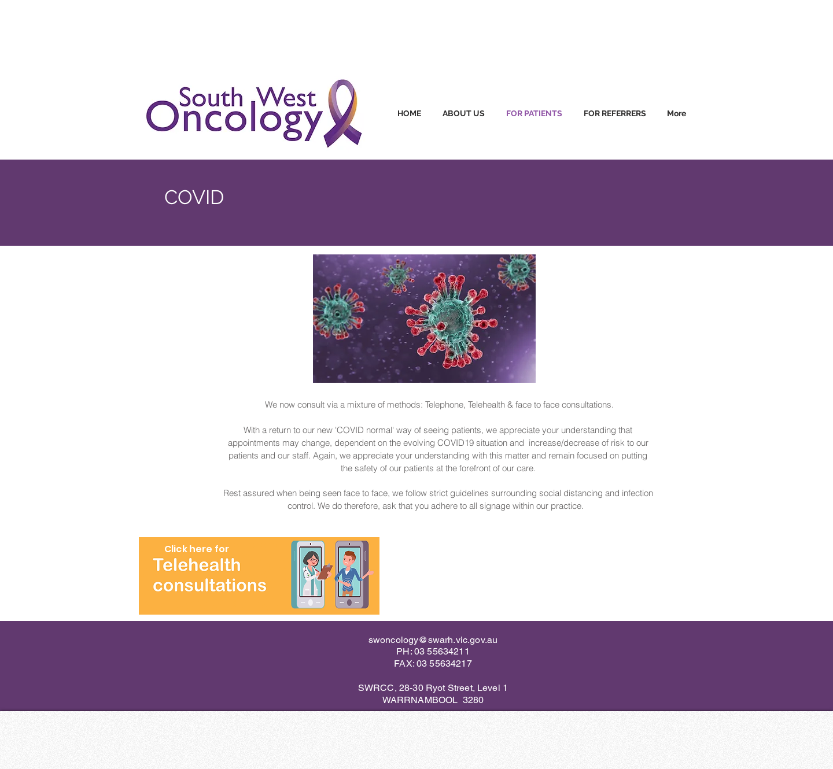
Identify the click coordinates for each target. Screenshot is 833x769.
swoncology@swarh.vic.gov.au (432, 639)
